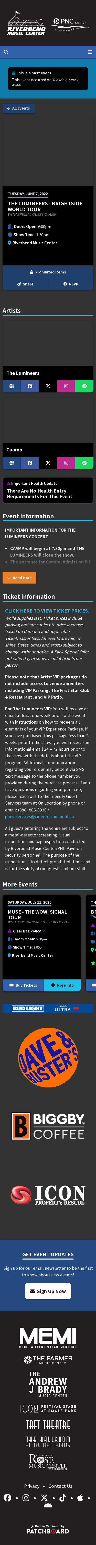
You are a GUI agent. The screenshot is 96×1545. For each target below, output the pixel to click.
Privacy (32, 1485)
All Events (18, 108)
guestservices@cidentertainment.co (39, 816)
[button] (39, 932)
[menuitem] (48, 1360)
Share (25, 283)
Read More (19, 577)
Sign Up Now (48, 1291)
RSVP (70, 283)
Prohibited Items (48, 271)
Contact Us (60, 1485)
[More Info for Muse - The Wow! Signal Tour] (42, 943)
